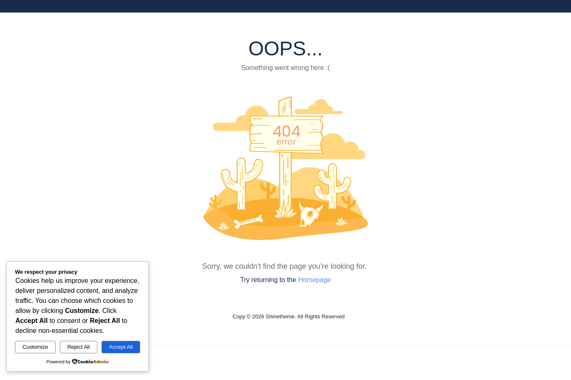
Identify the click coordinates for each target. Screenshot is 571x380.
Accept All (121, 347)
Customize (35, 347)
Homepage (314, 279)
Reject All (78, 347)
